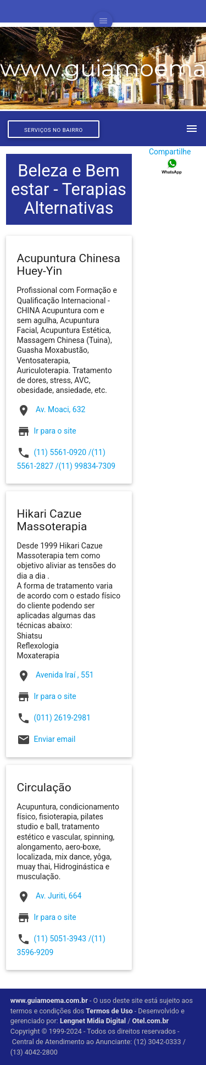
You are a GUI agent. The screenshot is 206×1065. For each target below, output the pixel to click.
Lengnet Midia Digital (93, 1021)
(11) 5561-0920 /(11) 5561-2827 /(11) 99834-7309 (66, 458)
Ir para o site (55, 430)
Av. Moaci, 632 (51, 410)
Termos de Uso (109, 1011)
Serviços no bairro (53, 130)
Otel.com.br (151, 1021)
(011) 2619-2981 (54, 718)
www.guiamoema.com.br (49, 1000)
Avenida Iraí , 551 (55, 676)
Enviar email (55, 739)
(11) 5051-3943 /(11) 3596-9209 (61, 945)
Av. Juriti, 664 (49, 896)
